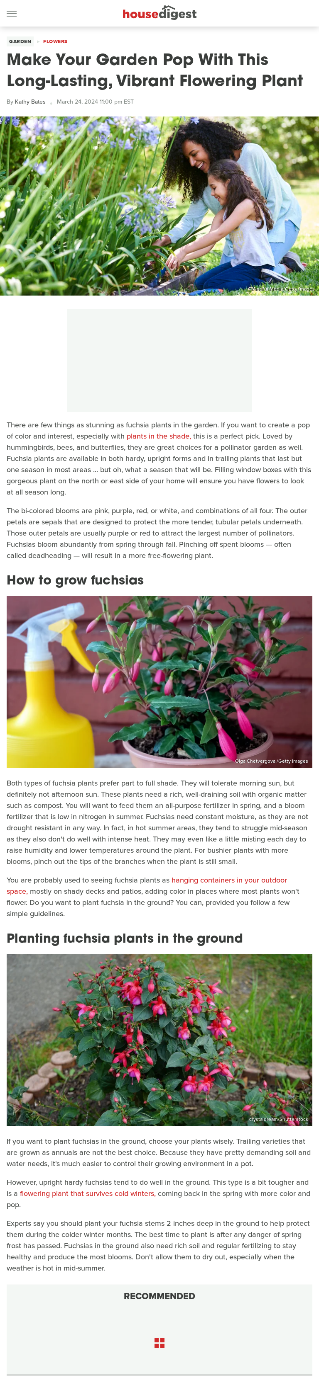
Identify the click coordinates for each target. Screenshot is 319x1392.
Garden (20, 41)
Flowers (55, 41)
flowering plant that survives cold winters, (88, 1193)
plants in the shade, (159, 436)
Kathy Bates (30, 101)
